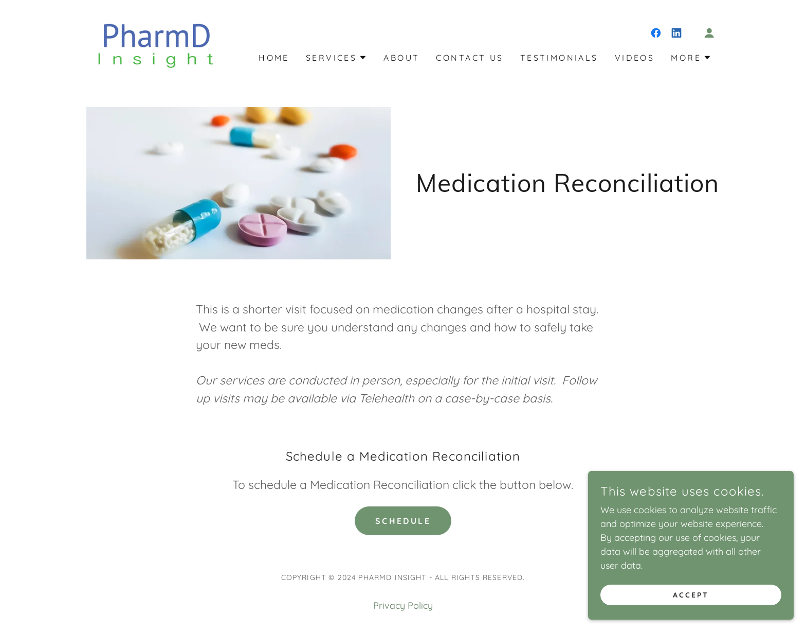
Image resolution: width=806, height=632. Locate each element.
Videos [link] (635, 57)
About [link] (401, 57)
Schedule (403, 521)
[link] (154, 42)
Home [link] (274, 57)
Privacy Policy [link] (403, 605)
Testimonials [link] (559, 57)
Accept (691, 595)
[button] (709, 33)
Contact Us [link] (469, 57)
